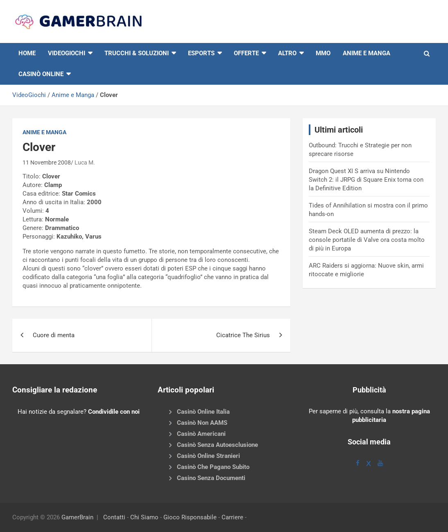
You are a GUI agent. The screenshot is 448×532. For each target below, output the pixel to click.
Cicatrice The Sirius (243, 335)
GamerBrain (77, 517)
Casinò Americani (201, 433)
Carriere (232, 517)
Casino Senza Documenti (211, 478)
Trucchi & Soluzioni (136, 53)
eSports (201, 53)
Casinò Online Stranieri (208, 456)
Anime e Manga (366, 53)
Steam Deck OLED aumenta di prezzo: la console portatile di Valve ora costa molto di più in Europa (367, 240)
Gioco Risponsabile (190, 517)
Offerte (246, 53)
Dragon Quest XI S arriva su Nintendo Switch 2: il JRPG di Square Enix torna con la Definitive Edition (366, 179)
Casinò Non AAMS (202, 422)
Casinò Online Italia (203, 411)
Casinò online (40, 74)
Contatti (114, 517)
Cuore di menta (54, 335)
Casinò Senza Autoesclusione (217, 445)
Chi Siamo (144, 517)
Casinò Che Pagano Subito (213, 467)
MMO (323, 53)
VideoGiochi (29, 95)
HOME (27, 53)
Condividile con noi (114, 411)
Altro (287, 53)
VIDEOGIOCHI (66, 53)
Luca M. (85, 162)
